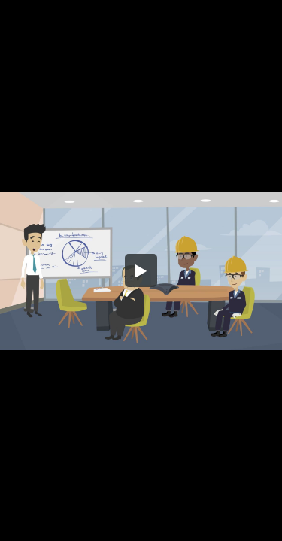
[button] (141, 270)
